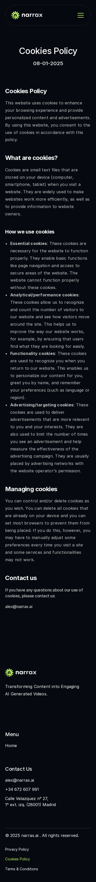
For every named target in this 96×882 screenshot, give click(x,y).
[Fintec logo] (25, 673)
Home (11, 745)
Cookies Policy (17, 859)
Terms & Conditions (21, 869)
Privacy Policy (17, 849)
